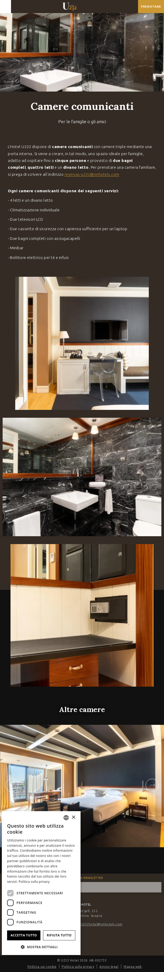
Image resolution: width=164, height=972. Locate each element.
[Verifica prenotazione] (151, 6)
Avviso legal (108, 966)
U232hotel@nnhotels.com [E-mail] (102, 924)
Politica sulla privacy (78, 966)
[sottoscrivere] (156, 887)
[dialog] (41, 883)
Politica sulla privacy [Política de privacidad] (34, 881)
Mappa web (133, 966)
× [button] (73, 818)
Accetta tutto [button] (23, 935)
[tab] (76, 88)
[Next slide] (152, 785)
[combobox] (66, 817)
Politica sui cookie (42, 966)
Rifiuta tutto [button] (59, 935)
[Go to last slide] (11, 785)
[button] (41, 947)
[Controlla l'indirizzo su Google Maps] (133, 6)
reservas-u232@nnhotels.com (92, 174)
